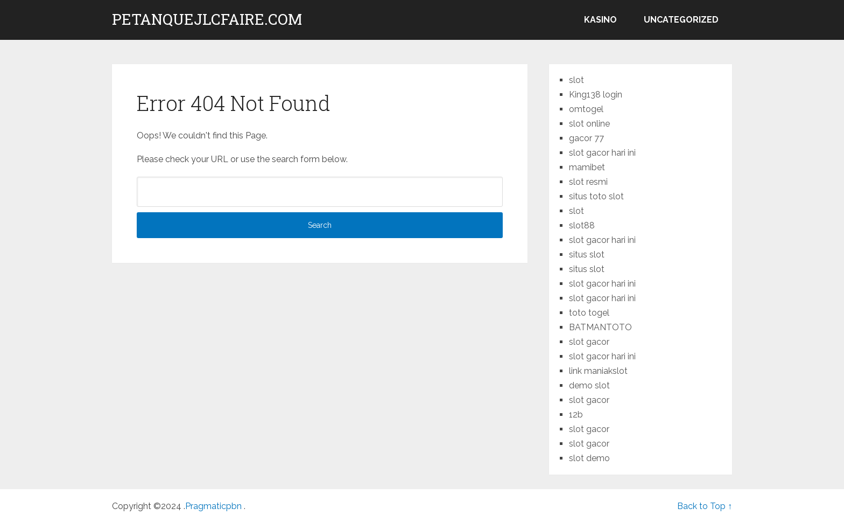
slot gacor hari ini (602, 153)
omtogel (586, 109)
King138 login (595, 94)
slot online (589, 124)
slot (576, 80)
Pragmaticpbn (214, 506)
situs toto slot (596, 196)
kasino (600, 20)
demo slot (589, 385)
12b (576, 414)
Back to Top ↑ (704, 506)
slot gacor (589, 342)
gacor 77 (586, 138)
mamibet (587, 167)
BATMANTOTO (600, 327)
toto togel (589, 313)
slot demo (589, 458)
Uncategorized (681, 20)
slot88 (582, 225)
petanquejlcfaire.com (207, 19)
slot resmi (588, 182)
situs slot (586, 254)
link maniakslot (598, 371)
